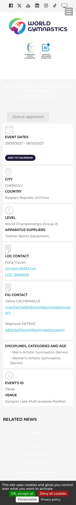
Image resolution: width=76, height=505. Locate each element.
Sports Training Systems (38, 472)
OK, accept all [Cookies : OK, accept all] (22, 494)
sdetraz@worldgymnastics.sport (35, 330)
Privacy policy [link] (50, 499)
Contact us (38, 446)
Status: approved (27, 117)
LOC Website (17, 274)
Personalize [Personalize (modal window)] (27, 499)
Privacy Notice (38, 455)
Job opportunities (38, 463)
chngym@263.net (20, 268)
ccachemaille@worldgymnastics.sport (37, 310)
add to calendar (20, 157)
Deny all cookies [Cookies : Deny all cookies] (53, 494)
